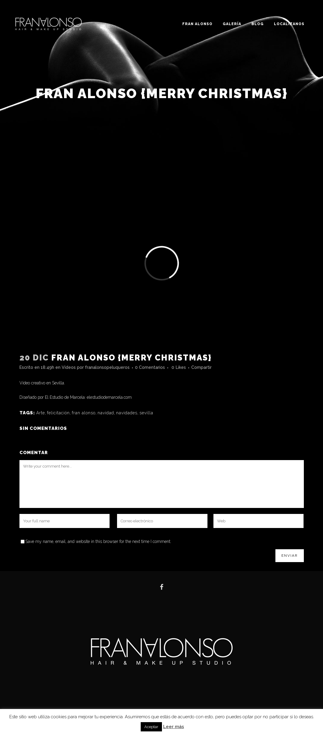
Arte (40, 412)
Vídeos (69, 367)
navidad (106, 412)
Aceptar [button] (151, 727)
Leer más (173, 726)
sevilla (146, 412)
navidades (126, 412)
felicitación (58, 412)
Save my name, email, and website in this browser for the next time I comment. (98, 541)
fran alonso (83, 412)
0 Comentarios (150, 367)
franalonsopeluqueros (107, 367)
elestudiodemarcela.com (109, 397)
